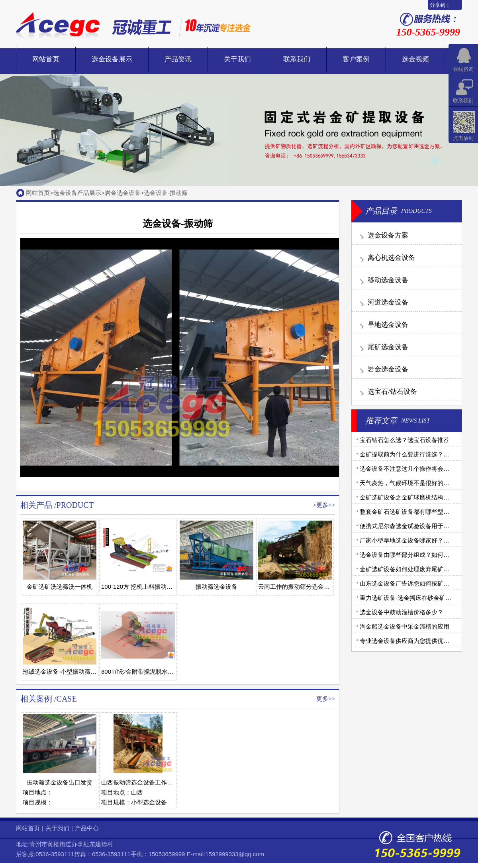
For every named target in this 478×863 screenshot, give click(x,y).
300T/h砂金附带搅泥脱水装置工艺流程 (152, 671)
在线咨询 (463, 69)
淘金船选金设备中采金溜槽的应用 (404, 626)
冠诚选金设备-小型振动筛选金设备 (68, 671)
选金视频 (415, 59)
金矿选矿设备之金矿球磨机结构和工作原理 (416, 497)
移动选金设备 (388, 280)
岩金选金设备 (123, 192)
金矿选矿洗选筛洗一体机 (59, 586)
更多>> (325, 505)
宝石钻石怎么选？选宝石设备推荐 (404, 439)
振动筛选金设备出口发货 (59, 782)
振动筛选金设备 (216, 586)
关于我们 (237, 59)
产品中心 (87, 828)
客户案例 (356, 59)
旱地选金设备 (388, 324)
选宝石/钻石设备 (392, 391)
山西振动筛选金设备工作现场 (140, 782)
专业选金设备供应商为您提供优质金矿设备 (416, 640)
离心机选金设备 (391, 257)
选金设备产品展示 (77, 192)
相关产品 (36, 505)
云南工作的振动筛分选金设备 (297, 586)
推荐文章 (381, 420)
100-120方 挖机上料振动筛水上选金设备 (154, 586)
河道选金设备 (388, 302)
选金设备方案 (388, 235)
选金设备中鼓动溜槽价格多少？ (401, 612)
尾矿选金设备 (388, 347)
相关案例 (36, 698)
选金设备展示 (112, 59)
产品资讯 (178, 59)
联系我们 (296, 59)
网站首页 (45, 59)
